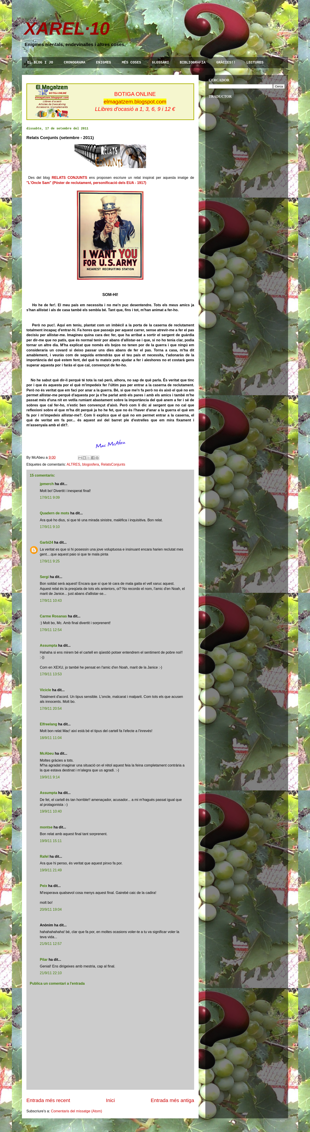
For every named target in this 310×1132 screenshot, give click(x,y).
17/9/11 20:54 (51, 708)
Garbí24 (46, 542)
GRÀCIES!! (226, 63)
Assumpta (48, 645)
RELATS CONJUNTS (69, 178)
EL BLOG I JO (40, 63)
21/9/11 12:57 (51, 944)
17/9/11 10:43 (51, 600)
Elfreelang (48, 724)
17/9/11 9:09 (50, 497)
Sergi (44, 577)
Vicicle (45, 690)
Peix (43, 886)
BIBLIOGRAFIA (193, 63)
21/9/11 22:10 (51, 973)
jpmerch (47, 484)
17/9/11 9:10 (50, 527)
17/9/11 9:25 (50, 561)
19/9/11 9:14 (50, 777)
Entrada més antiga (172, 1100)
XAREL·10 (67, 28)
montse (46, 827)
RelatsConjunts (113, 464)
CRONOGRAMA (74, 63)
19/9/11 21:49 (51, 870)
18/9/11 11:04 (51, 738)
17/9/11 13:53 (51, 674)
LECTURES (254, 63)
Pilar (44, 959)
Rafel (44, 856)
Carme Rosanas (53, 616)
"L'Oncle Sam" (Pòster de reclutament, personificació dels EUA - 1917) (86, 183)
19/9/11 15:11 (51, 841)
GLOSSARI (160, 63)
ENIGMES (103, 63)
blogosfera (90, 464)
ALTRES (73, 464)
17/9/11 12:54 (51, 630)
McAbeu (47, 753)
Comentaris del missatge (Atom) (76, 1111)
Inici (110, 1100)
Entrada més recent (48, 1100)
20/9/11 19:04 (51, 909)
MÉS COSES (131, 63)
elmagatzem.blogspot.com (135, 102)
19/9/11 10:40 (51, 811)
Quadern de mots (54, 513)
